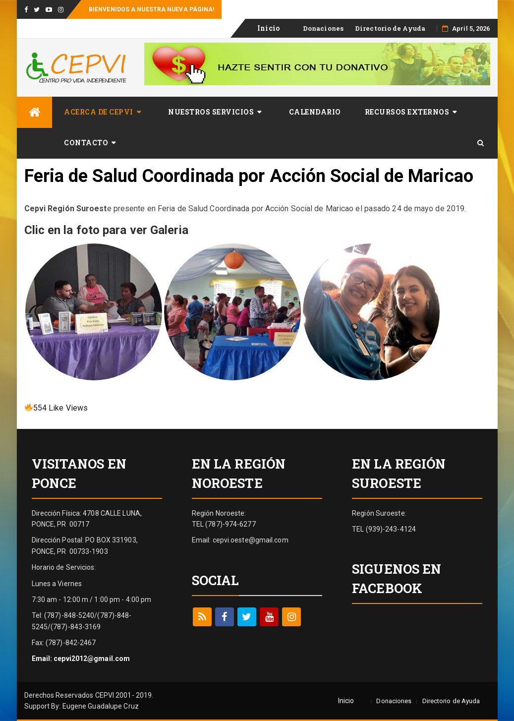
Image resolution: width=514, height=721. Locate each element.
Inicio (268, 28)
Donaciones (323, 28)
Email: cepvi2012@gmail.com (81, 658)
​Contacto (86, 142)
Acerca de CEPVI (98, 112)
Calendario (315, 112)
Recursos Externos (407, 112)
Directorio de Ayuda (390, 28)
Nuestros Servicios (211, 112)
